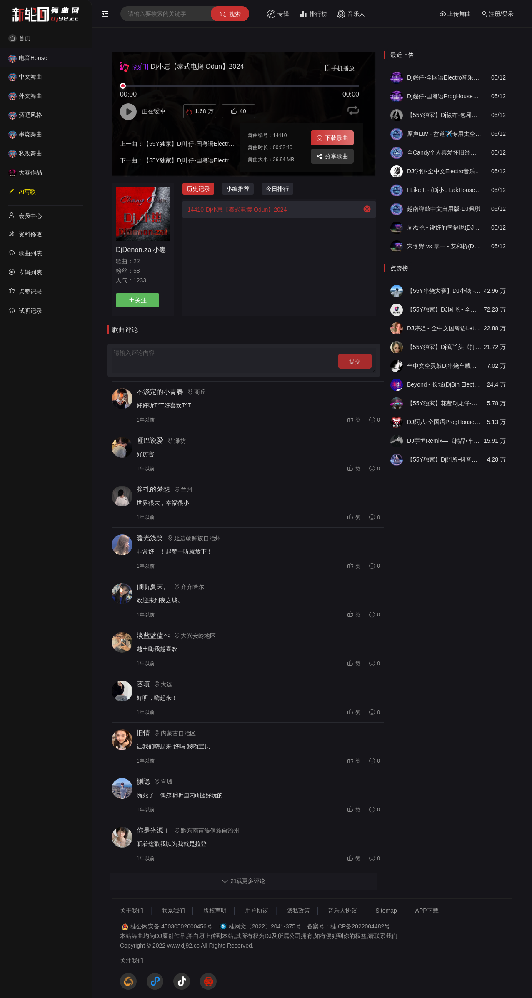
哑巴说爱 (150, 440)
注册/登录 (497, 13)
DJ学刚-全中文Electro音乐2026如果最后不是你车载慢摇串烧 (444, 171)
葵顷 (143, 684)
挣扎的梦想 (153, 489)
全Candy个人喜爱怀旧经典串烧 (444, 152)
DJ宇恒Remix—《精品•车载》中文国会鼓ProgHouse (444, 440)
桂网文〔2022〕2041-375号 (265, 926)
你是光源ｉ (153, 830)
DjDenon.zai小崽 (141, 249)
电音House (27, 58)
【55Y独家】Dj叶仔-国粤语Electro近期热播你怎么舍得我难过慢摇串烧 (234, 143)
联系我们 (173, 910)
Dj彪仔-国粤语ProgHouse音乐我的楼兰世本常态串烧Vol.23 (444, 96)
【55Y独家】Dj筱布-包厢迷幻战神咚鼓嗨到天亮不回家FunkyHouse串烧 (444, 115)
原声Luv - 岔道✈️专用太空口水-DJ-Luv (444, 133)
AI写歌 (22, 191)
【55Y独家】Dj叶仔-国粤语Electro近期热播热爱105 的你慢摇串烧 (228, 160)
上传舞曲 (455, 13)
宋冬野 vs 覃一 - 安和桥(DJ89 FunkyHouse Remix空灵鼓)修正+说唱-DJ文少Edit (444, 246)
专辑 (278, 14)
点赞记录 (25, 291)
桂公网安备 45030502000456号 (171, 926)
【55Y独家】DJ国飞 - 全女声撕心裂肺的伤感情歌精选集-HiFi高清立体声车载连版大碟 (444, 309)
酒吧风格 (25, 115)
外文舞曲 (25, 96)
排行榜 (313, 14)
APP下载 (427, 910)
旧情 (143, 732)
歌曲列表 (25, 253)
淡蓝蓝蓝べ (153, 635)
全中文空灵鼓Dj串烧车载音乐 (444, 365)
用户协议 (256, 910)
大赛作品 (25, 172)
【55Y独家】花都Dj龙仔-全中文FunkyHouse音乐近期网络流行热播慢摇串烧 (444, 403)
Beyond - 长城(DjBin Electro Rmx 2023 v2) (444, 384)
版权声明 (215, 910)
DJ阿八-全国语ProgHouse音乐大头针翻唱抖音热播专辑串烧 (444, 422)
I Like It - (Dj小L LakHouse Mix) (444, 190)
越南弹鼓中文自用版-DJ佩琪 (443, 208)
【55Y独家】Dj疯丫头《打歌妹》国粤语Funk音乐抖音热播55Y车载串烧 (444, 347)
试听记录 (25, 310)
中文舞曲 (25, 76)
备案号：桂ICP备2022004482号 (348, 926)
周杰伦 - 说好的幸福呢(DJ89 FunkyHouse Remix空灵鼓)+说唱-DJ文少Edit (444, 227)
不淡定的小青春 (160, 391)
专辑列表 (25, 272)
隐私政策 (298, 910)
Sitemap (386, 910)
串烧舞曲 (25, 134)
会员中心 (25, 215)
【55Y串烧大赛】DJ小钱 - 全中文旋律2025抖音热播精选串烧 (444, 290)
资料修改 (25, 234)
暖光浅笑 (150, 537)
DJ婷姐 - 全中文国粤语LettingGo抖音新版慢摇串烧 (444, 328)
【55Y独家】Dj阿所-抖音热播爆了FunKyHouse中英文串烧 (444, 459)
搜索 (230, 14)
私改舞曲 (25, 153)
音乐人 (351, 14)
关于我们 (131, 910)
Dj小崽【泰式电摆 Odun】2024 (234, 209)
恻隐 (143, 781)
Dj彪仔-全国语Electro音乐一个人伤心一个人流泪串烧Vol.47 (444, 77)
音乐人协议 (342, 910)
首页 (19, 38)
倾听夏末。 (153, 586)
